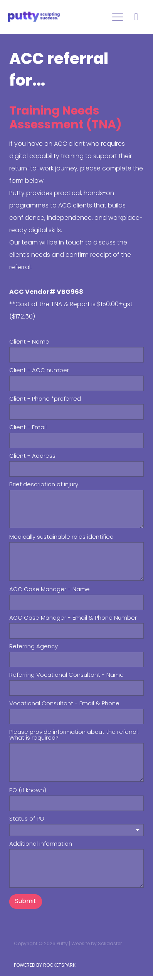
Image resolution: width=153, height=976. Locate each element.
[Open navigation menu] (117, 17)
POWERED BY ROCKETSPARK (45, 965)
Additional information (40, 844)
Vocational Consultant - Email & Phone (64, 704)
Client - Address (32, 456)
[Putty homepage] (58, 17)
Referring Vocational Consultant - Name (66, 675)
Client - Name (29, 342)
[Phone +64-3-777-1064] (136, 17)
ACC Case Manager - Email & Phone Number (73, 618)
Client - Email (28, 428)
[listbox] (76, 830)
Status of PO (26, 819)
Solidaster (110, 944)
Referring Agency (33, 647)
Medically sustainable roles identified (61, 537)
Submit (25, 902)
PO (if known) (27, 791)
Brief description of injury (43, 485)
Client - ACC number (39, 371)
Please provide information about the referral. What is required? (74, 735)
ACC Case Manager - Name (49, 590)
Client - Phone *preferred (45, 399)
